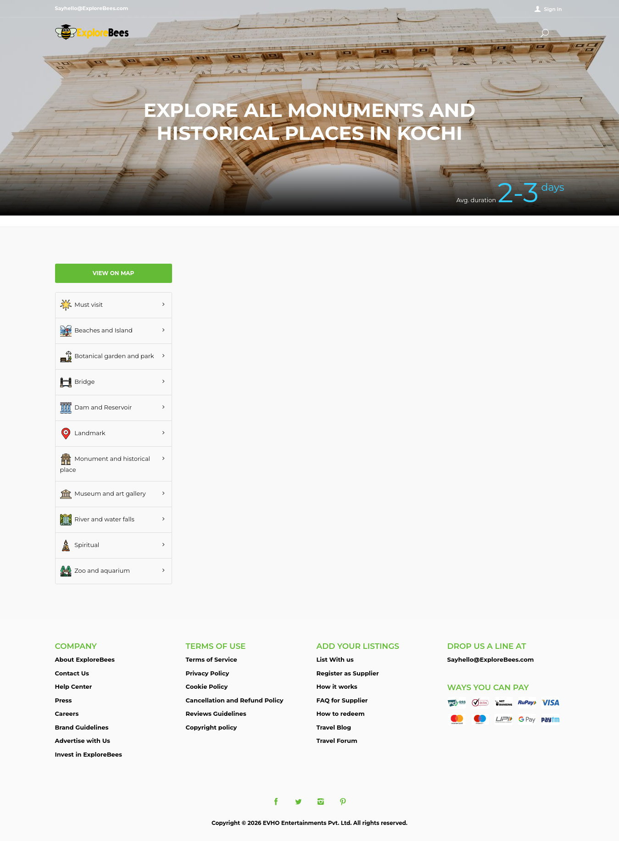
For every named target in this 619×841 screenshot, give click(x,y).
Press (63, 700)
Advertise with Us (82, 740)
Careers (67, 713)
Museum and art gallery (103, 494)
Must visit (81, 305)
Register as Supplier (348, 673)
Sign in (553, 9)
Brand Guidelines (82, 727)
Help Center (73, 686)
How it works (337, 686)
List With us (335, 659)
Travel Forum (337, 740)
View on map (113, 273)
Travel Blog (334, 727)
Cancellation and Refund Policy (235, 700)
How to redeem (341, 713)
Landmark (83, 433)
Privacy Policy (207, 673)
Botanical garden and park (107, 356)
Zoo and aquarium (95, 571)
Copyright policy (211, 727)
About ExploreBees (85, 659)
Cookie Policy (207, 686)
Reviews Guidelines (216, 713)
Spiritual (80, 545)
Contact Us (72, 673)
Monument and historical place (105, 463)
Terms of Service (211, 659)
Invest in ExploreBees (88, 754)
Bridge (77, 382)
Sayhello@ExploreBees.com (490, 659)
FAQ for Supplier (342, 700)
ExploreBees (91, 32)
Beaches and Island (96, 331)
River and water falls (97, 520)
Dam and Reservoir (96, 408)
